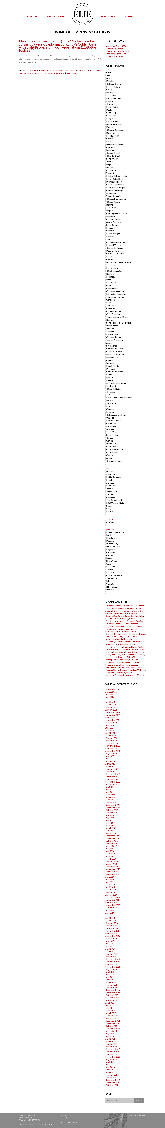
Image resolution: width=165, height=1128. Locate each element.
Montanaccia (111, 644)
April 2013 (110, 1069)
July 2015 (109, 1003)
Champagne (111, 288)
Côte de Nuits (112, 170)
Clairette (131, 621)
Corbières (110, 299)
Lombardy (111, 485)
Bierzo (109, 558)
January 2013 (111, 1077)
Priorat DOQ (112, 543)
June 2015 (109, 1005)
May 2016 (110, 977)
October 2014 (111, 1026)
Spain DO (109, 529)
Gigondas (110, 392)
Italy (107, 468)
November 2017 (112, 931)
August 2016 (111, 969)
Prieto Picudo (133, 657)
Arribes (109, 569)
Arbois (109, 78)
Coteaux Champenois (115, 291)
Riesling (108, 659)
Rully (108, 279)
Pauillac (109, 109)
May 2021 (110, 823)
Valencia (110, 584)
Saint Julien (111, 115)
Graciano (109, 631)
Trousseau (120, 672)
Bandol (109, 377)
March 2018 (110, 920)
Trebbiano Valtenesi (136, 670)
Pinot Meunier (127, 654)
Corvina (139, 621)
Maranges (110, 227)
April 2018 (110, 918)
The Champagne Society (116, 53)
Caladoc (134, 616)
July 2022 (109, 787)
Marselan (119, 641)
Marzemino (130, 641)
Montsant (110, 566)
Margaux (110, 118)
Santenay (110, 230)
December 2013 (112, 1049)
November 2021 (112, 807)
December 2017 (112, 928)
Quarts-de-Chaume (114, 351)
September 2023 (112, 751)
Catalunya (110, 552)
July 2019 (109, 879)
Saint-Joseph (112, 435)
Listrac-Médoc (113, 121)
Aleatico (122, 608)
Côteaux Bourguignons (116, 199)
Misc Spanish (112, 538)
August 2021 (111, 815)
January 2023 (111, 771)
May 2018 (110, 915)
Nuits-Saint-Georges (115, 187)
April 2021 (110, 825)
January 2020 (111, 864)
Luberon (110, 412)
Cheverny (110, 308)
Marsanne (109, 641)
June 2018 (109, 913)
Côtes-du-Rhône (113, 389)
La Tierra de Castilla (115, 532)
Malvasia (109, 639)
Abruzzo (110, 482)
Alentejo (110, 522)
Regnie (109, 164)
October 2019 (111, 871)
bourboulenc (118, 613)
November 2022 (112, 776)
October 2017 (111, 933)
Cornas (109, 438)
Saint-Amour (112, 158)
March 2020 (110, 859)
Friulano (109, 626)
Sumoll (118, 667)
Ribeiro (109, 581)
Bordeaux (110, 92)
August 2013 (111, 1059)
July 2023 (109, 756)
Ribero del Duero (113, 546)
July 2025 (109, 694)
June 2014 (109, 1036)
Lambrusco (140, 634)
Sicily (108, 508)
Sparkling (109, 667)
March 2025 (110, 704)
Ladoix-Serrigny (113, 233)
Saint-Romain (112, 225)
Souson (134, 664)
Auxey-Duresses (113, 222)
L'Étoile (109, 81)
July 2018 (109, 910)
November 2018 (112, 900)
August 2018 (111, 907)
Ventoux (110, 417)
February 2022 (111, 799)
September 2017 (112, 936)
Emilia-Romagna (113, 477)
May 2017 (110, 946)
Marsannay (111, 193)
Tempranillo (110, 670)
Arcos (138, 608)
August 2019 (111, 877)
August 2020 (111, 846)
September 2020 (112, 843)
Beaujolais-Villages (114, 144)
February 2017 (111, 954)
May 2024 (110, 730)
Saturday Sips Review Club (117, 51)
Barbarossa (117, 611)
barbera (127, 611)
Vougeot (110, 173)
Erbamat (118, 623)
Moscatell (109, 646)
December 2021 (112, 805)
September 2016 (112, 967)
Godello (134, 628)
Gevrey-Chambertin (115, 184)
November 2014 (112, 1023)
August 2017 (111, 938)
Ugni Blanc (131, 672)
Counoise (109, 623)
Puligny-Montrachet (115, 250)
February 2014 (111, 1044)
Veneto (109, 488)
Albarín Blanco (130, 605)
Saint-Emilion (112, 95)
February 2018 (111, 923)
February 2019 (111, 892)
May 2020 (110, 853)
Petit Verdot (118, 652)
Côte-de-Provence (114, 371)
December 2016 (112, 959)
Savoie (109, 89)
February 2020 (111, 861)
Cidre (108, 72)
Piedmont (110, 474)
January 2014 (111, 1046)
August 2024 (111, 722)
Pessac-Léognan (113, 98)
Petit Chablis (56, 70)
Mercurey (110, 276)
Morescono (134, 644)
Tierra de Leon (112, 578)
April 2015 (110, 1010)
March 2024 (110, 735)
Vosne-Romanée (113, 196)
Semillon (119, 664)
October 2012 (111, 1085)
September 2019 (112, 874)
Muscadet (110, 363)
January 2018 (111, 925)
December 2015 (112, 990)
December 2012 (112, 1080)
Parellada (109, 649)
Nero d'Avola (137, 646)
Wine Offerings (55, 16)
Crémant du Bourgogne (116, 242)
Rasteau (109, 400)
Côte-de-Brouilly (113, 156)
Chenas (109, 138)
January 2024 (111, 740)
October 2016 (111, 964)
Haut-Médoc (112, 107)
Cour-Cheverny (113, 314)
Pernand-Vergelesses (115, 245)
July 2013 (109, 1062)
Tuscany (110, 494)
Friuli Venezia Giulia (115, 503)
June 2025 (109, 697)
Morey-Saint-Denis (114, 179)
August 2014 (111, 1031)
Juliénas (109, 161)
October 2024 (111, 717)
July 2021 (109, 817)
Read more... (72, 73)
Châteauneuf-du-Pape (116, 415)
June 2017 (109, 943)
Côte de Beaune (113, 202)
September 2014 (112, 1028)
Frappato (134, 623)
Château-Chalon (113, 84)
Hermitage (111, 426)
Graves (109, 104)
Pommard (110, 236)
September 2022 (112, 781)
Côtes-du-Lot (112, 452)
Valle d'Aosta (112, 491)
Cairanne (110, 409)
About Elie (33, 16)
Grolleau (109, 634)
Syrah (132, 667)
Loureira (109, 636)
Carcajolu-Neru (112, 618)
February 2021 (111, 830)
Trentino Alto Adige (115, 500)
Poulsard (122, 657)
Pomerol (110, 101)
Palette (109, 380)
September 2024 (112, 720)
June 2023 (109, 758)
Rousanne (133, 659)
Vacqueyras (111, 403)
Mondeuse (141, 641)
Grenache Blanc (131, 631)
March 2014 (110, 1041)
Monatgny (111, 282)
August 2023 (111, 753)
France (98, 70)
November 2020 (112, 838)
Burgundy (42, 73)
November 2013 (112, 1051)
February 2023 (111, 769)
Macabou (127, 636)
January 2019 (111, 895)
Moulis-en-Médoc (114, 124)
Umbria (109, 511)
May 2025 (110, 699)
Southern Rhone (113, 386)
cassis (109, 374)
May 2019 (110, 884)
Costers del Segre (114, 575)
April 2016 (110, 979)
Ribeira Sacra (112, 587)
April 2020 (110, 856)
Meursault (111, 216)
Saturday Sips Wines (28, 73)
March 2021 (110, 828)
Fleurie (109, 141)
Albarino (119, 605)
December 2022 (112, 774)
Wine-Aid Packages (55, 73)
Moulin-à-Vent (112, 135)
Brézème (110, 429)
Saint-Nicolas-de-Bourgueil (118, 322)
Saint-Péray (111, 432)
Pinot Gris (116, 654)
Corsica (109, 440)
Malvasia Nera (121, 639)
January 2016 (111, 987)
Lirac (108, 406)
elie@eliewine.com (68, 1118)
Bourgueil (110, 320)
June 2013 (109, 1064)
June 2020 (109, 851)
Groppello (118, 634)
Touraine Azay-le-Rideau (117, 317)
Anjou (109, 343)
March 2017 (110, 951)
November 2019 (112, 869)
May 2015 (110, 1008)
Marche (109, 480)
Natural (126, 646)
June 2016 (109, 974)
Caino (126, 616)
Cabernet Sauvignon (114, 616)
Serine (127, 664)
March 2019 (110, 889)
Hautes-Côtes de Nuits (116, 176)
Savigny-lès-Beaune (115, 253)
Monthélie (111, 256)
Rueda (109, 535)
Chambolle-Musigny (115, 190)
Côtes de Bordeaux (114, 130)
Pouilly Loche (111, 657)
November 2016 (112, 961)
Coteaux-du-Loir (113, 311)
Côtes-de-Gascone (114, 449)
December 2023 (112, 743)
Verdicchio (120, 675)
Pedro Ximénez (132, 649)
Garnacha (129, 626)
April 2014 (110, 1039)
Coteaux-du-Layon (114, 348)
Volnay (109, 239)
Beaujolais (111, 132)
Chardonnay (110, 621)
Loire (108, 302)
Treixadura (110, 672)
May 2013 (110, 1067)
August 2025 (111, 691)
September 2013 (112, 1057)
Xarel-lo (140, 675)
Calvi (141, 616)
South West (111, 446)
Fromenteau (119, 626)
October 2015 (111, 995)
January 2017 (111, 956)
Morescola (123, 644)
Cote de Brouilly (113, 153)
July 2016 (109, 972)
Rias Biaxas (111, 589)
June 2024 (109, 727)
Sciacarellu (110, 664)
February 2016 (111, 985)
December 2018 (112, 897)
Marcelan (133, 639)
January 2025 (111, 709)
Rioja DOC (111, 549)
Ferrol (126, 623)
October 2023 (111, 748)
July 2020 (109, 848)
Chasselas (121, 621)
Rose (126, 659)
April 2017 (110, 949)
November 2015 (112, 992)
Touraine (110, 305)
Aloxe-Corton (112, 207)
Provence (110, 368)
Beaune (109, 204)
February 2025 (111, 707)
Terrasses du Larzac (115, 297)
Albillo (114, 608)
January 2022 (111, 802)
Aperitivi (110, 471)
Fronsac (109, 127)
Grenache (119, 631)
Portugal (109, 519)
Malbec (136, 636)
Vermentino (131, 675)
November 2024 (112, 715)
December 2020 (112, 835)
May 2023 (110, 761)
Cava (108, 564)
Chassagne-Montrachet (116, 213)
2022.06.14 (33, 70)
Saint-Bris (45, 70)
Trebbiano (121, 670)
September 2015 (112, 997)
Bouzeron (110, 274)
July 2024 (109, 725)
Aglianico (109, 605)
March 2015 (110, 1013)
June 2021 (109, 820)
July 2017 (109, 941)
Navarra (110, 572)
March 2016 (110, 982)
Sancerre (110, 331)
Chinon (109, 360)
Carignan (124, 618)
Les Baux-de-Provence (116, 383)
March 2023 (110, 766)
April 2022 (110, 794)
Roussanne (110, 662)
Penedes (110, 541)
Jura (108, 75)
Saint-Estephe (112, 112)
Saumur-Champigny (115, 340)
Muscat (119, 646)
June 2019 (109, 882)
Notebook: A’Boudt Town (116, 46)
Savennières (111, 345)
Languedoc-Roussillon (116, 294)
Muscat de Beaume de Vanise (119, 397)
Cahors (109, 455)
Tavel (108, 394)
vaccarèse (109, 675)
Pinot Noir (139, 654)
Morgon (110, 150)
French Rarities (113, 366)
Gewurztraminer (122, 628)
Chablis (66, 70)
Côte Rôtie (111, 423)
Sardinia (109, 505)
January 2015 (111, 1018)
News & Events (109, 16)
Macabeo (118, 636)
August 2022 (111, 784)
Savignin (135, 662)
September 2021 (112, 812)
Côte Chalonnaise (114, 271)
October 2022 (111, 779)
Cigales (109, 555)
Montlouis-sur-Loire (115, 354)
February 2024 (111, 738)
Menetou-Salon (113, 357)
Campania (110, 497)
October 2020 (111, 841)
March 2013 (110, 1072)
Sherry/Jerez (111, 561)
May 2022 (110, 792)
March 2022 (110, 797)
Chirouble (110, 147)
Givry (108, 285)
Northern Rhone (113, 420)
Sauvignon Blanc (123, 662)
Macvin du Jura (113, 86)
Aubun (108, 611)
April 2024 (110, 733)
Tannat (139, 667)
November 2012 (112, 1082)
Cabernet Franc (132, 613)
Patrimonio (111, 443)
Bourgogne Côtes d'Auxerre (82, 70)
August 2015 (111, 1000)
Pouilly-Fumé (112, 325)
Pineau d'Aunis (131, 652)
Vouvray (110, 328)
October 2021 (111, 810)
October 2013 (111, 1054)
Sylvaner (125, 667)
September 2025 (112, 689)
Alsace (109, 458)
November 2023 (112, 745)
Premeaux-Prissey (114, 181)
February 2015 (111, 1015)
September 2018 (112, 905)
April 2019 (110, 887)
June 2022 (109, 789)
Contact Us (131, 16)
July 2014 (109, 1033)
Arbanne (130, 608)
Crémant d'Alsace (114, 461)
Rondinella (118, 659)
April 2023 (110, 763)
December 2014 (112, 1021)
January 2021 (111, 833)
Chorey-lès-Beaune (114, 248)
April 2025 (110, 702)
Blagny (109, 210)
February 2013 (111, 1075)
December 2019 (112, 866)
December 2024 (112, 712)
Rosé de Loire (112, 334)
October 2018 (111, 902)
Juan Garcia (129, 634)
